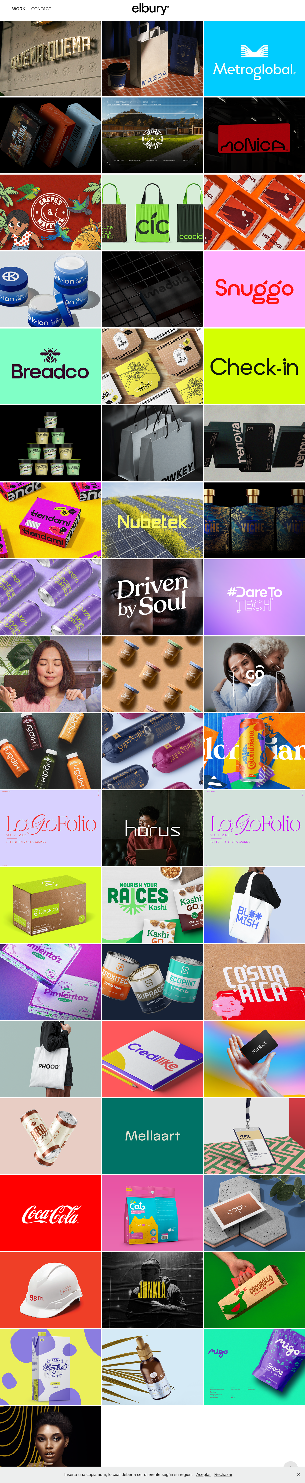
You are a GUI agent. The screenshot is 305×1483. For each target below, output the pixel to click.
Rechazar (223, 1474)
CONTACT (41, 9)
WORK (18, 9)
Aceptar (203, 1474)
